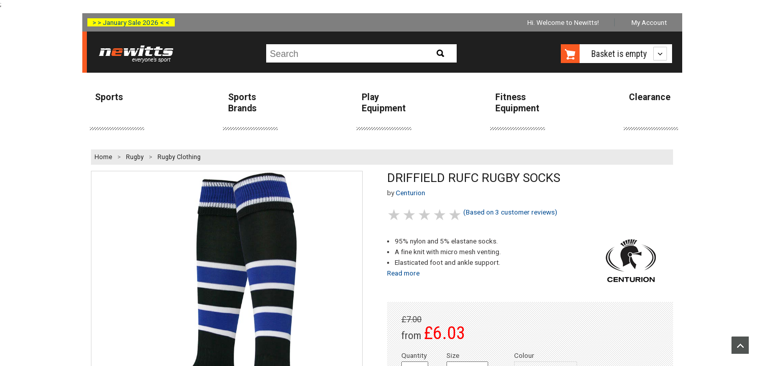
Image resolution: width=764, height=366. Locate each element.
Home (103, 157)
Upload (740, 345)
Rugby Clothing (179, 157)
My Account (649, 22)
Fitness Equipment (517, 102)
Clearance (650, 97)
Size (453, 355)
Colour (524, 355)
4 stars (440, 215)
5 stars (455, 215)
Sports (109, 97)
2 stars (410, 215)
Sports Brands (242, 102)
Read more (403, 273)
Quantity (414, 355)
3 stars (425, 215)
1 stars (394, 215)
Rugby (135, 157)
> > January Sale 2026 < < (131, 22)
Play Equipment (384, 102)
